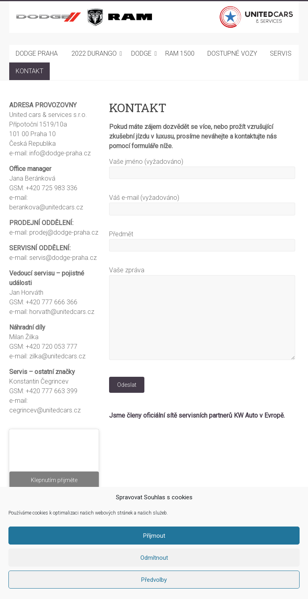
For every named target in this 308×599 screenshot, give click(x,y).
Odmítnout (154, 557)
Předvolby (154, 579)
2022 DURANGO (94, 53)
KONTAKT (29, 71)
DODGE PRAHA (37, 53)
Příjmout (154, 535)
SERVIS (281, 53)
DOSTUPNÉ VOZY (232, 53)
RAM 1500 (180, 53)
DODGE (141, 53)
